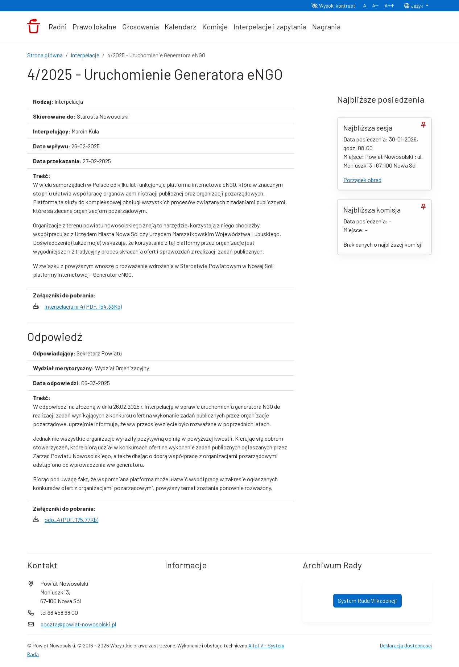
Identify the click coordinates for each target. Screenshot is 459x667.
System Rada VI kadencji (367, 600)
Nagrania (326, 26)
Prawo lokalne (94, 26)
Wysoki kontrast (333, 6)
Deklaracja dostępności (406, 645)
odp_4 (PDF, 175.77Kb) (71, 519)
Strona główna (45, 55)
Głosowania (140, 26)
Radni (58, 26)
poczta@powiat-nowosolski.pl (78, 624)
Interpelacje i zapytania (269, 26)
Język (414, 6)
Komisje (215, 26)
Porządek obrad (362, 179)
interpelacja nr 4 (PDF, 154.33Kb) (83, 306)
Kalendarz (181, 26)
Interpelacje (85, 55)
